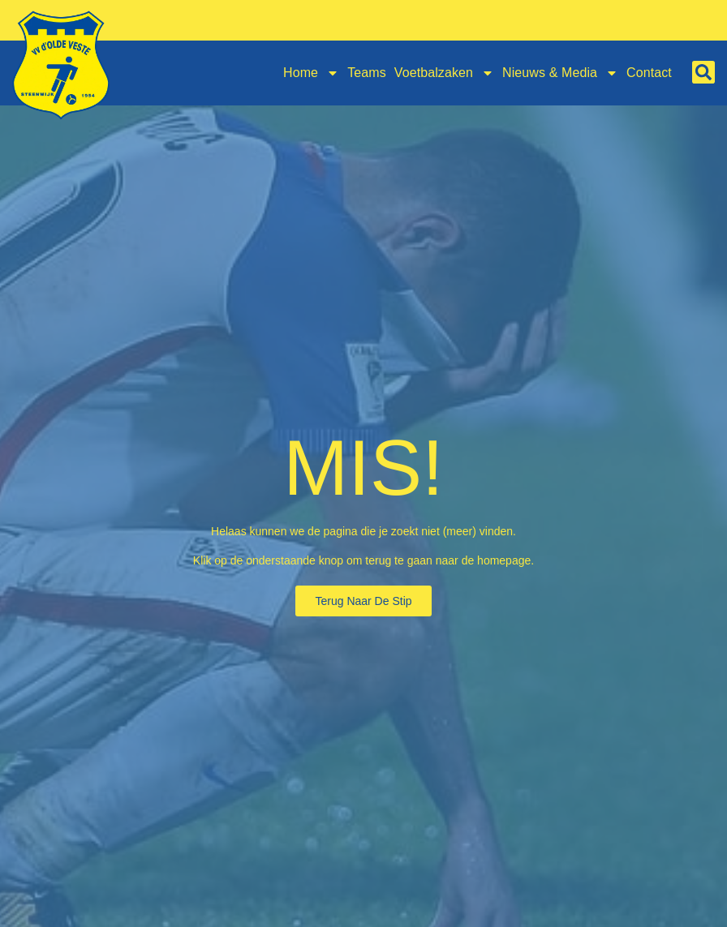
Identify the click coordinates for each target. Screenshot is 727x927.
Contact (649, 72)
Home (311, 73)
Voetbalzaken (444, 73)
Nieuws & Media (560, 73)
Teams (366, 72)
